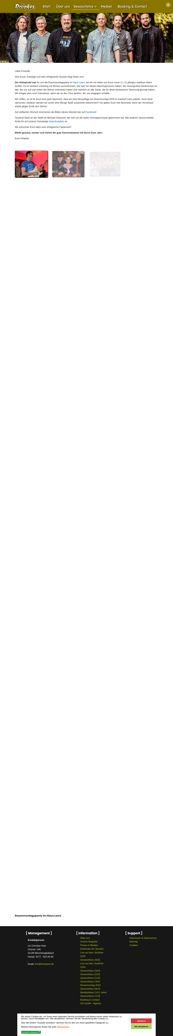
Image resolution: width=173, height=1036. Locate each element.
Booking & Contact (132, 6)
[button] (31, 164)
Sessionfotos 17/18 (90, 996)
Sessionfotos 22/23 (90, 974)
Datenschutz (63, 1027)
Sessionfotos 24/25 (90, 960)
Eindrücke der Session (92, 949)
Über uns (63, 6)
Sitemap (133, 941)
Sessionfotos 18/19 (90, 989)
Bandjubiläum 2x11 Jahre (93, 992)
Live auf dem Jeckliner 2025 (91, 954)
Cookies (133, 945)
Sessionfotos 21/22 (90, 978)
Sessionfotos (83, 6)
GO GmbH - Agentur (90, 1003)
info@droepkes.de (44, 964)
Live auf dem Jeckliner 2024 (91, 965)
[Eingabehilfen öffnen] (168, 5)
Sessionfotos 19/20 (90, 981)
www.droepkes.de (58, 121)
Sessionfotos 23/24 (90, 970)
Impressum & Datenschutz (143, 938)
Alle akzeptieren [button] (141, 1027)
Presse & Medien (89, 945)
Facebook (91, 112)
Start (47, 6)
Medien (106, 6)
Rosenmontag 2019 (90, 985)
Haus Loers (79, 82)
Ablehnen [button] (141, 1021)
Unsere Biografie (89, 941)
